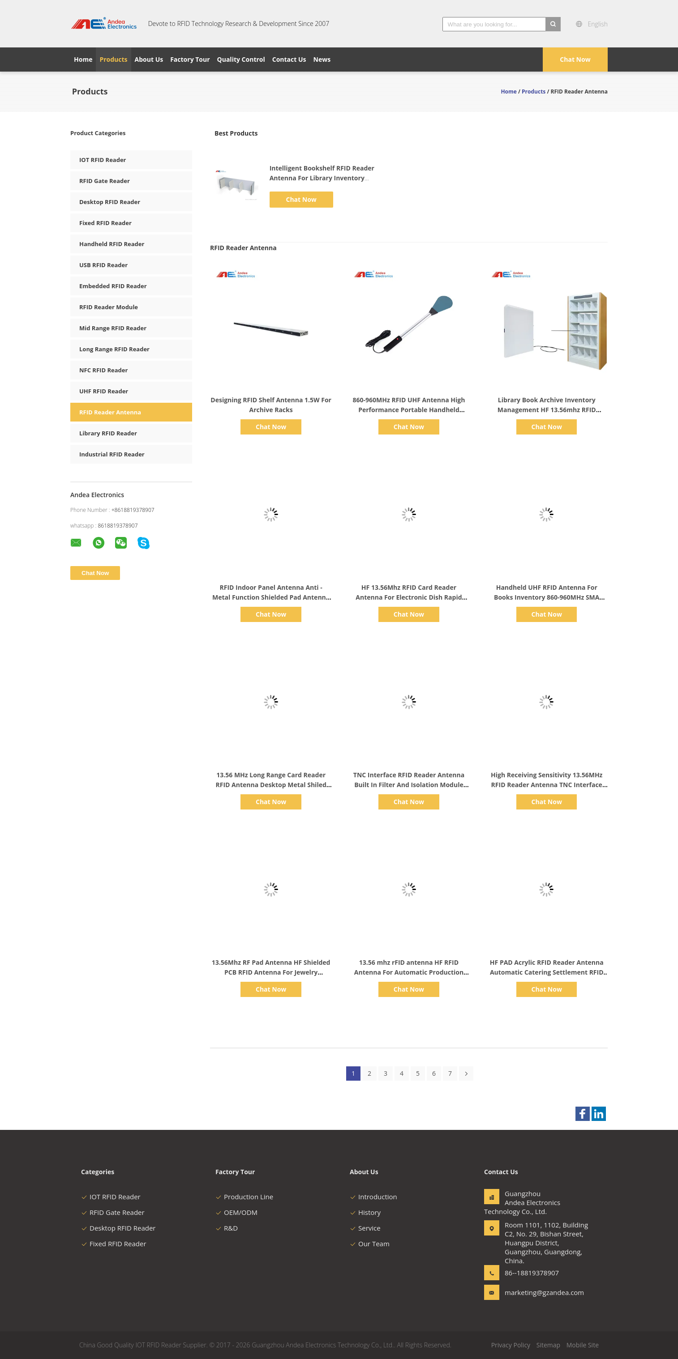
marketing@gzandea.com (533, 1292)
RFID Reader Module (108, 307)
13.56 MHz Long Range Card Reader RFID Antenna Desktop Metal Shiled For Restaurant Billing (271, 785)
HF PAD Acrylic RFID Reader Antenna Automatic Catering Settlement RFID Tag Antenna (547, 972)
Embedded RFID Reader (113, 286)
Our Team (370, 1243)
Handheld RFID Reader (111, 244)
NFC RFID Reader (103, 370)
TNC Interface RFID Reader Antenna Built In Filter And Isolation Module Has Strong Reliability (408, 785)
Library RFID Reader (108, 433)
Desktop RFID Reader (109, 202)
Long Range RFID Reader (114, 349)
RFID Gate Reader (104, 181)
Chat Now (575, 59)
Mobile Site (582, 1345)
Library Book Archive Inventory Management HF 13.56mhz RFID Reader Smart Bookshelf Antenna (547, 410)
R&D (226, 1227)
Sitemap (548, 1345)
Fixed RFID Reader (105, 223)
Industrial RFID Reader (112, 454)
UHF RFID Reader (103, 391)
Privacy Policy (510, 1345)
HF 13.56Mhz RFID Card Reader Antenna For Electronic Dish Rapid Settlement (409, 597)
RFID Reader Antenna (110, 412)
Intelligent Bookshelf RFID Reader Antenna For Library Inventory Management (322, 178)
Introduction (373, 1196)
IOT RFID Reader (102, 160)
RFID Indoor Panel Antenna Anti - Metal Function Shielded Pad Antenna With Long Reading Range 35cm (271, 597)
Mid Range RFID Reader (112, 328)
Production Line (244, 1196)
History (365, 1212)
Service (365, 1227)
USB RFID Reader (103, 265)
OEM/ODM (236, 1212)
